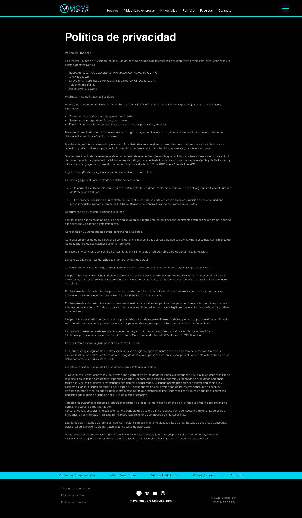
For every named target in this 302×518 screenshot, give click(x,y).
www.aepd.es (200, 438)
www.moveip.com (193, 60)
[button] (285, 8)
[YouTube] (155, 493)
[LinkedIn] (139, 493)
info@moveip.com (86, 88)
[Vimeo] (147, 493)
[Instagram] (163, 493)
